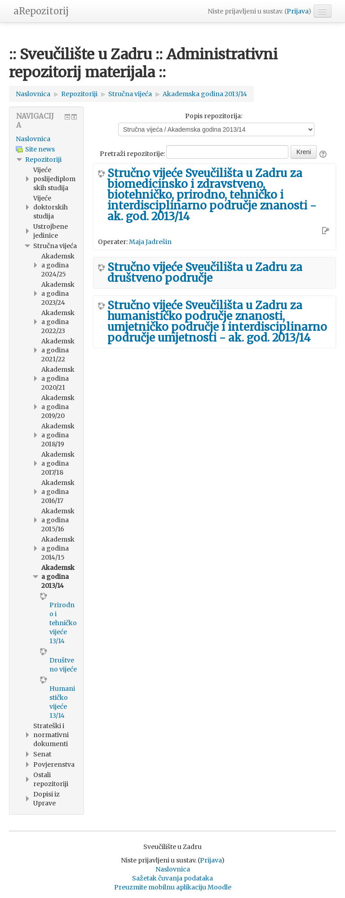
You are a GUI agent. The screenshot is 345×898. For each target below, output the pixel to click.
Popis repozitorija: (213, 116)
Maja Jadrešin (150, 242)
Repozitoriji (43, 160)
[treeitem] (46, 138)
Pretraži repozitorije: (133, 154)
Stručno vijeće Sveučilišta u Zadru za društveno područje (204, 273)
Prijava (297, 11)
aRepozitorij (41, 11)
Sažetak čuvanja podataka (172, 878)
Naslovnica (33, 139)
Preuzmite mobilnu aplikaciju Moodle (172, 887)
